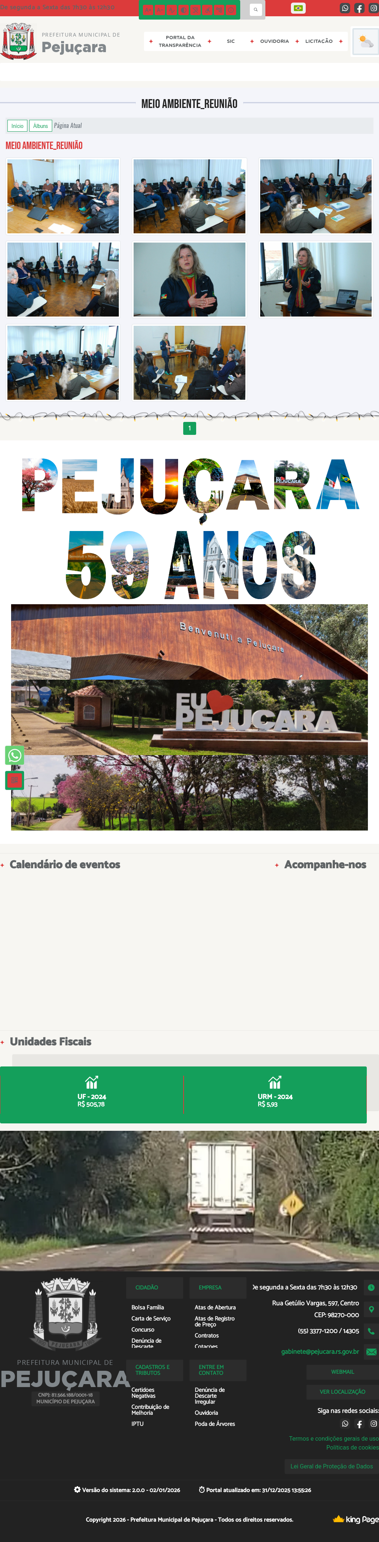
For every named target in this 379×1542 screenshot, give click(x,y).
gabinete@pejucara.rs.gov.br (320, 1351)
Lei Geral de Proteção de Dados (332, 1466)
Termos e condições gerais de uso (334, 1438)
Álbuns (40, 125)
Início (17, 125)
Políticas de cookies (352, 1447)
